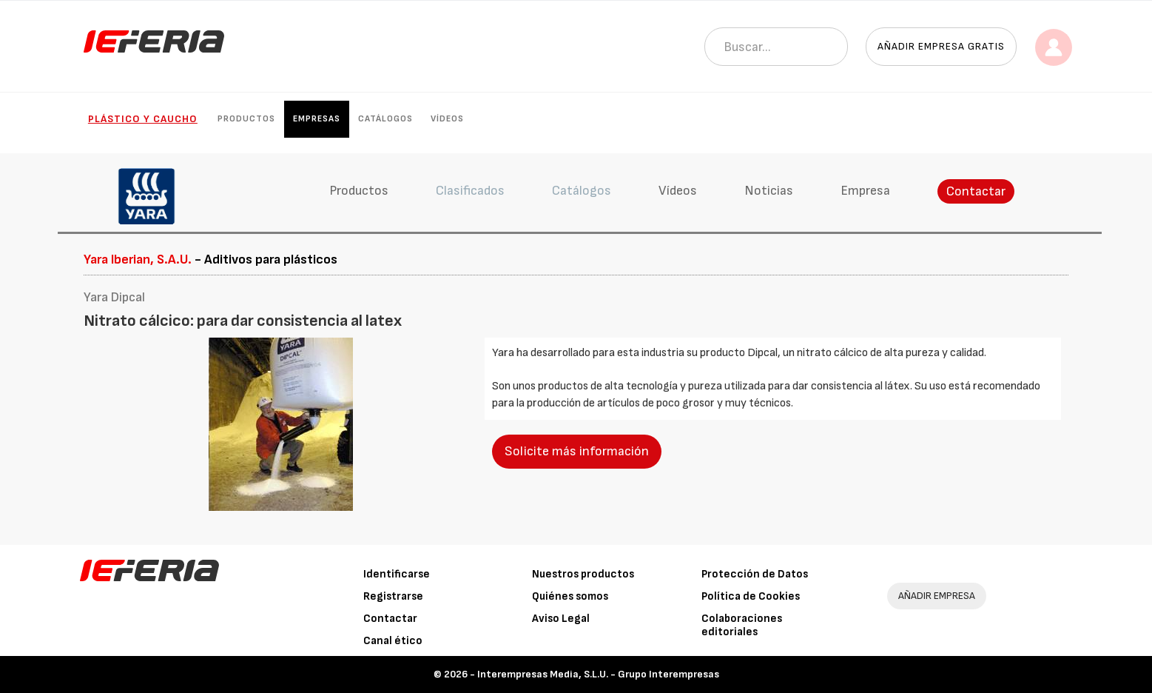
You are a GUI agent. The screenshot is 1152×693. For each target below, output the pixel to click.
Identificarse (396, 574)
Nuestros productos (583, 574)
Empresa (865, 190)
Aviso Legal (561, 619)
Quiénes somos (570, 596)
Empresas (316, 118)
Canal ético (392, 641)
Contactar (976, 191)
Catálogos (385, 118)
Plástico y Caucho (143, 119)
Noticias (768, 190)
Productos (246, 118)
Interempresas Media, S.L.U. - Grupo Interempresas (598, 674)
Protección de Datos (754, 574)
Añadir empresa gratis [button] (941, 46)
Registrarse (393, 596)
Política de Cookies (750, 596)
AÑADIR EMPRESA (936, 595)
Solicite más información (577, 451)
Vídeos (447, 118)
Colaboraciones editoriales (741, 625)
